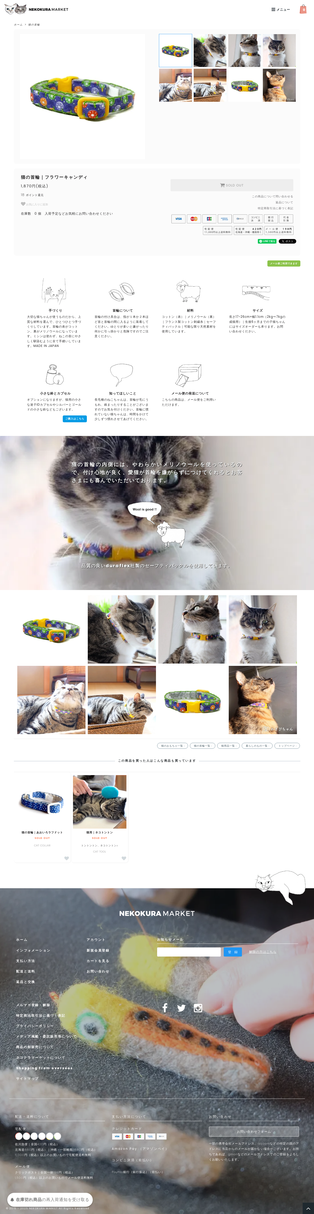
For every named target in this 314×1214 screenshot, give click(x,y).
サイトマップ (27, 1078)
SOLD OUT (232, 185)
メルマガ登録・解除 (33, 1005)
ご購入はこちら (74, 418)
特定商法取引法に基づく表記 (41, 1015)
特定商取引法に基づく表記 (275, 208)
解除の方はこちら (262, 951)
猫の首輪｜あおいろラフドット (42, 832)
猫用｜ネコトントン (99, 832)
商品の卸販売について (35, 1047)
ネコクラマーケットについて (41, 1057)
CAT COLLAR (42, 845)
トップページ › (288, 746)
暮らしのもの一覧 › (258, 746)
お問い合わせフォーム (254, 1131)
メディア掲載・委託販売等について (46, 1036)
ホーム (18, 24)
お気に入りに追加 (34, 204)
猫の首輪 (34, 24)
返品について (284, 202)
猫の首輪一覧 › (203, 746)
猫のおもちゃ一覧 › (173, 746)
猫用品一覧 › (229, 746)
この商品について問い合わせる (272, 196)
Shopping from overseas (45, 1068)
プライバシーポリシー (35, 1026)
